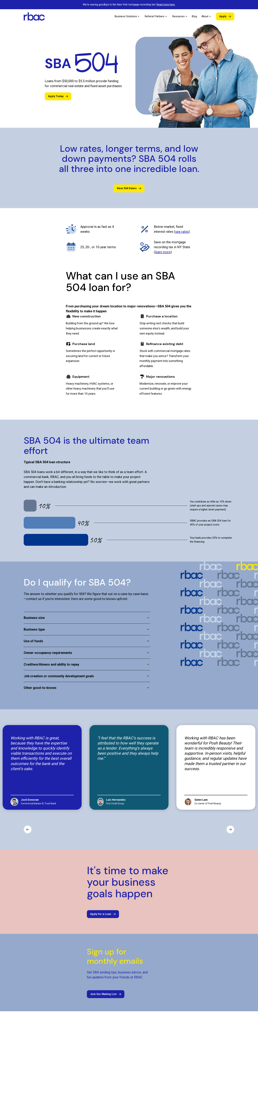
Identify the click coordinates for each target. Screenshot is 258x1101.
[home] (34, 16)
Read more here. (165, 4)
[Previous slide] (28, 829)
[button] (127, 16)
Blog (194, 16)
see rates (182, 232)
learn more (163, 252)
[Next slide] (230, 829)
